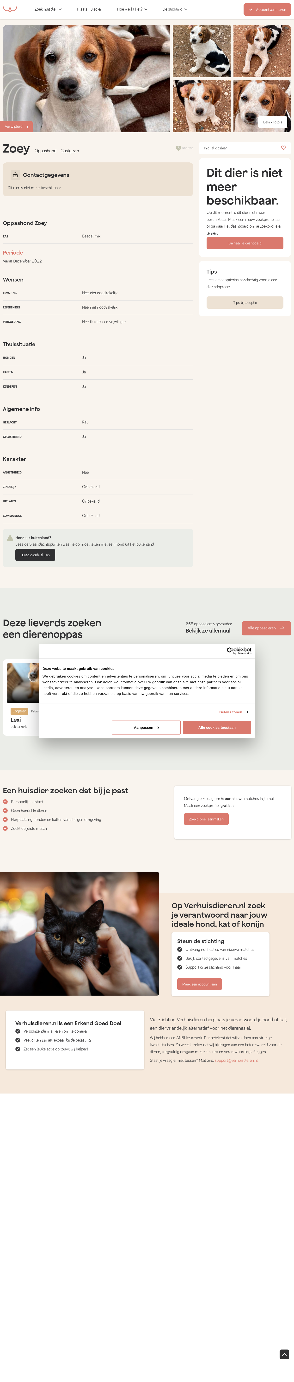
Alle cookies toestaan (217, 727)
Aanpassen (146, 727)
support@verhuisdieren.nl (236, 1060)
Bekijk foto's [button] (272, 122)
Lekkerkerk (19, 727)
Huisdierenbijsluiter (35, 555)
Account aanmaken (267, 10)
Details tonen (230, 712)
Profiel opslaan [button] (245, 148)
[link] (89, 9)
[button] (111, 9)
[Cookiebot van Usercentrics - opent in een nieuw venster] (230, 651)
